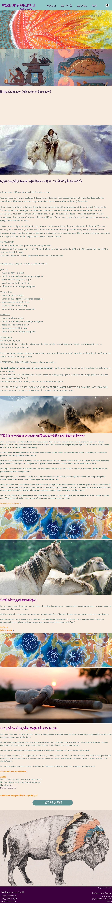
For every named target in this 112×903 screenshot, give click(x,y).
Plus (94, 5)
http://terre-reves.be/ (8, 788)
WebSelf (108, 888)
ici (20, 503)
